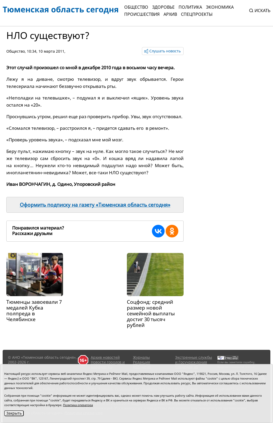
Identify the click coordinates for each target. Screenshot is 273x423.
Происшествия (142, 14)
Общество (136, 7)
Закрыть (14, 413)
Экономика (220, 7)
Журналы (141, 357)
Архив (170, 14)
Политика (190, 7)
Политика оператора (78, 405)
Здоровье (163, 7)
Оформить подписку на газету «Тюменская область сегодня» (95, 204)
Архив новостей (105, 357)
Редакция (141, 362)
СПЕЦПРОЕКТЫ (197, 14)
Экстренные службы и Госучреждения (193, 360)
